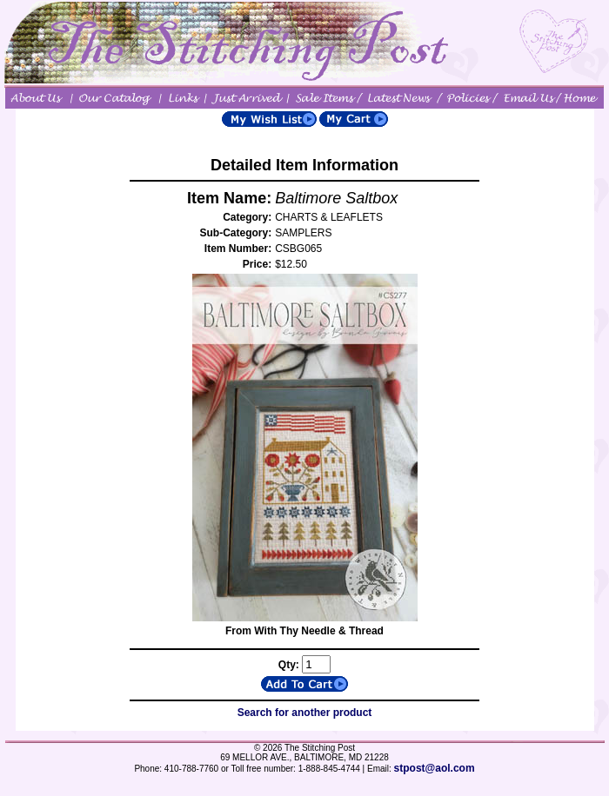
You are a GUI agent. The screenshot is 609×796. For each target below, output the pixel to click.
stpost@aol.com (434, 768)
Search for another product (305, 712)
